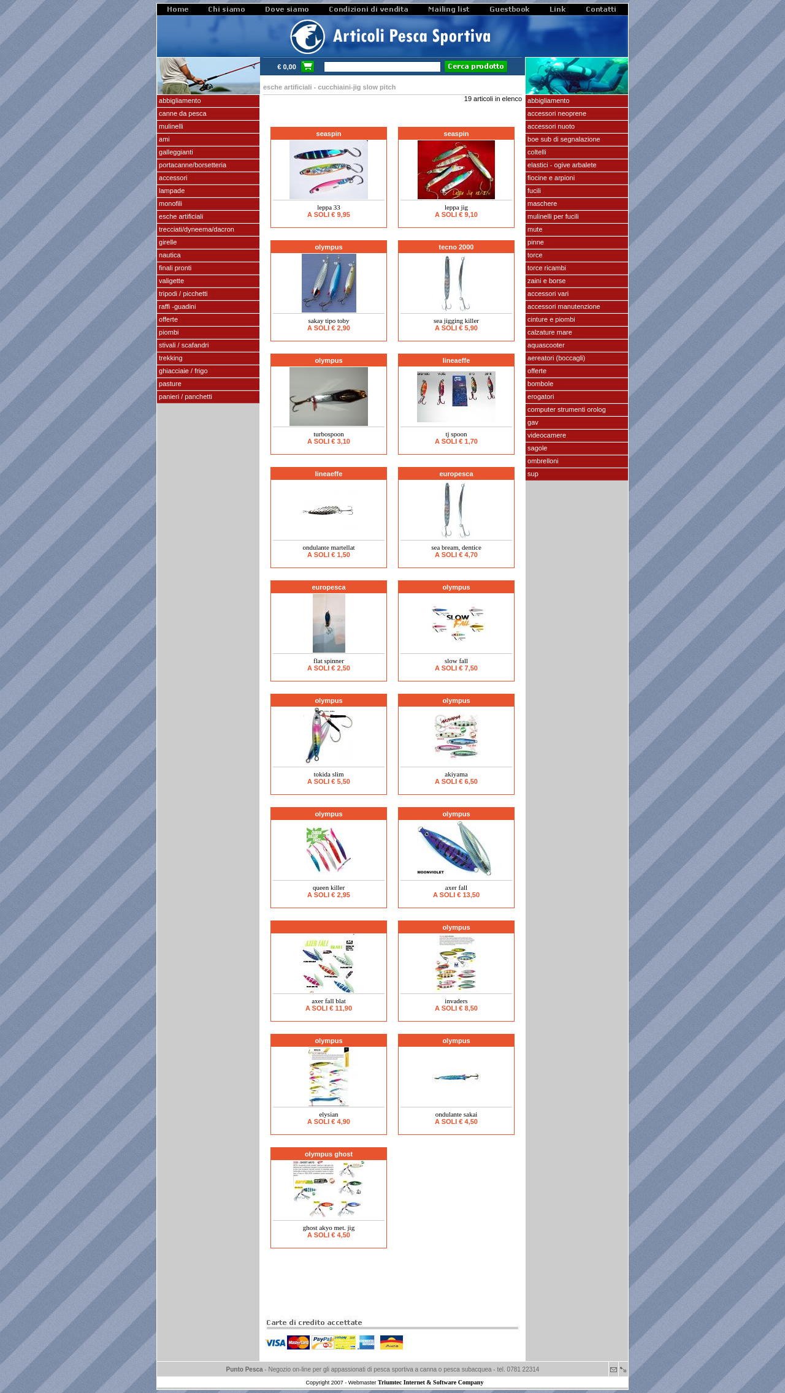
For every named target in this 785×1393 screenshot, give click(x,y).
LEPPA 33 (328, 207)
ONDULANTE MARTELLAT (328, 547)
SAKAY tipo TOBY (328, 320)
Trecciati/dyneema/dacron (195, 229)
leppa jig (456, 207)
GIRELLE (167, 242)
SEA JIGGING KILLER (456, 320)
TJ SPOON (456, 434)
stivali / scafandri (183, 345)
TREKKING (170, 358)
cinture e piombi (550, 319)
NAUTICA (169, 255)
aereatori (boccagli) (555, 358)
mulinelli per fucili (552, 216)
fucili (533, 190)
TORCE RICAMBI (546, 267)
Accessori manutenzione (563, 306)
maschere (541, 203)
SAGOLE (536, 448)
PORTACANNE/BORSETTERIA (191, 165)
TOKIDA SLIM (328, 774)
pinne (535, 242)
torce (534, 255)
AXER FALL (456, 887)
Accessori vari (547, 293)
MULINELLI (170, 126)
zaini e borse (545, 280)
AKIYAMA (456, 774)
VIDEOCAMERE (546, 435)
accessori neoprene (556, 113)
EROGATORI (540, 396)
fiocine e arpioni (550, 177)
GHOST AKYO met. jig (328, 1227)
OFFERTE (167, 319)
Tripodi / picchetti (182, 293)
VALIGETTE (170, 280)
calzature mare (549, 332)
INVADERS (456, 1000)
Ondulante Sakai (456, 1114)
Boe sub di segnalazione (563, 139)
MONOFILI (169, 203)
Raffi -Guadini (176, 306)
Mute (534, 229)
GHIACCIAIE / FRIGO (182, 370)
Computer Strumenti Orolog (566, 409)
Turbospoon (328, 434)
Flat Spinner (328, 660)
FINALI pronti (174, 267)
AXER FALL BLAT (329, 1000)
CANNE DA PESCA (182, 113)
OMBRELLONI (542, 461)
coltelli (536, 152)
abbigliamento (548, 100)
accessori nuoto (550, 126)
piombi (167, 332)
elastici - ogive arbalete (561, 165)
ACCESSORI (172, 177)
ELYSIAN (328, 1114)
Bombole (539, 383)
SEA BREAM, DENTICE (456, 547)
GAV (532, 422)
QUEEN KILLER (329, 887)
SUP (532, 473)
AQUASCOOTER (545, 345)
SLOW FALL (456, 660)
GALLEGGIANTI (175, 152)
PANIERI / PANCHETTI (184, 396)
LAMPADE (171, 190)
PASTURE (169, 383)
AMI (163, 139)
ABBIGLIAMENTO (179, 100)
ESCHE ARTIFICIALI (180, 216)
